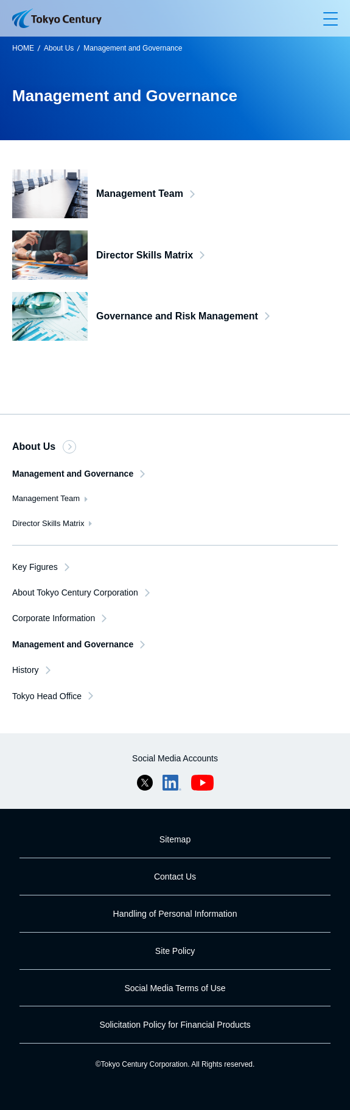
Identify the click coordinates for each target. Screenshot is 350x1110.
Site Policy (175, 951)
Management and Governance (132, 48)
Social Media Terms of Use (174, 988)
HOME (23, 48)
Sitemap (175, 839)
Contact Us (175, 876)
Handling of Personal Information (175, 914)
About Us (59, 48)
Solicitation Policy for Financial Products (174, 1025)
